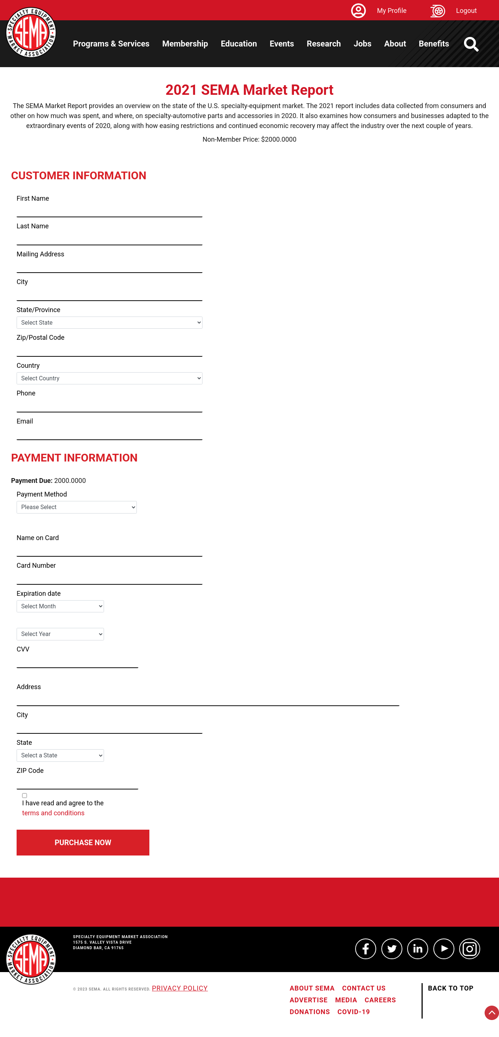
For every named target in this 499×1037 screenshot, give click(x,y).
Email (25, 421)
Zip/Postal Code (41, 337)
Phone (26, 393)
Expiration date (39, 593)
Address (29, 687)
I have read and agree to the (112, 805)
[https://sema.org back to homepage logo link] (478, 44)
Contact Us (364, 988)
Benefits (434, 43)
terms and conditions (53, 813)
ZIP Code (30, 770)
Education (239, 43)
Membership (185, 43)
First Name (33, 198)
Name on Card (38, 538)
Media (346, 1000)
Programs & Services (111, 43)
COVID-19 (353, 1012)
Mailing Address (40, 254)
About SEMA (312, 988)
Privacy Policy (180, 988)
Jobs (362, 43)
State (24, 742)
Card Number (36, 565)
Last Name (33, 226)
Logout (466, 10)
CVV (23, 649)
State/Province (38, 310)
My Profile (391, 10)
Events (282, 43)
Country (28, 365)
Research (324, 43)
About (395, 43)
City (22, 282)
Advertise (309, 1000)
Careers (380, 1000)
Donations (310, 1012)
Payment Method (42, 494)
